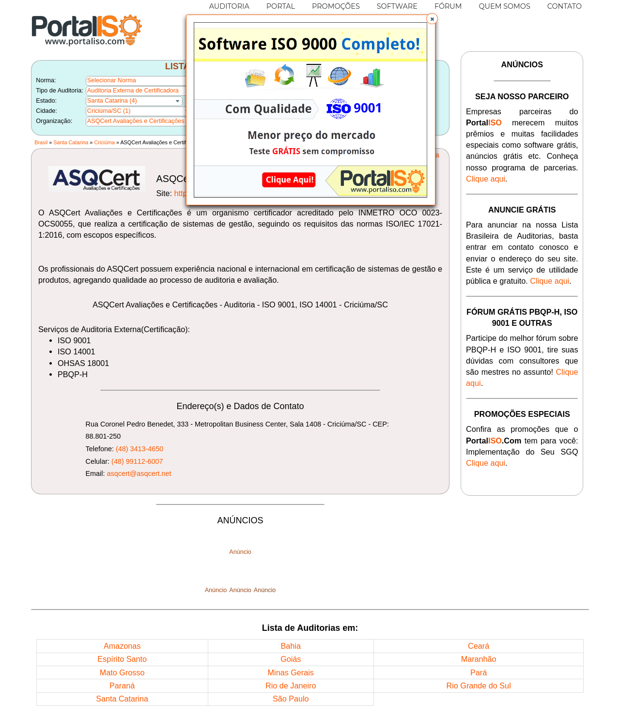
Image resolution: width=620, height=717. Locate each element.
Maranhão (478, 659)
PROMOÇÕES (336, 6)
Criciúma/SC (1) (109, 110)
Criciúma (104, 142)
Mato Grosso (122, 672)
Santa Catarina (70, 142)
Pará (478, 672)
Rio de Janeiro (290, 685)
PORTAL (280, 6)
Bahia (291, 645)
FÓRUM (448, 6)
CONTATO (564, 6)
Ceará (478, 645)
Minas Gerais (291, 672)
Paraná (122, 685)
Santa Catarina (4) (112, 100)
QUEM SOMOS (504, 6)
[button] (432, 19)
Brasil (40, 142)
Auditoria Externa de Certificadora (133, 90)
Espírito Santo (122, 659)
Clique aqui (485, 178)
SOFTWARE (397, 6)
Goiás (290, 659)
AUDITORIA (229, 6)
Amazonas (122, 645)
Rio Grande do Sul (479, 685)
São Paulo (291, 698)
